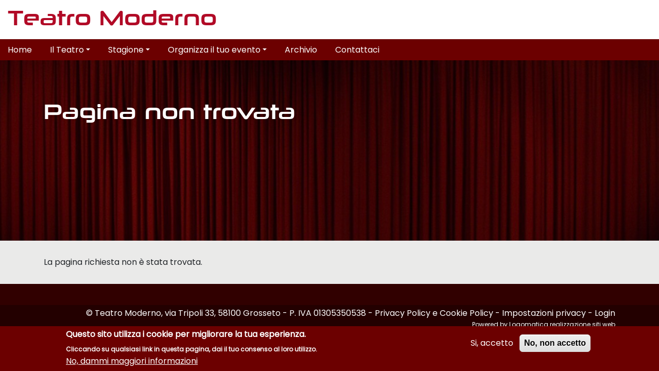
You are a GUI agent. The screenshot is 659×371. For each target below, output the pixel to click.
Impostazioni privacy (544, 313)
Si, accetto (492, 343)
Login (605, 313)
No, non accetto (555, 343)
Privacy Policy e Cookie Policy (434, 313)
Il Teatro (70, 50)
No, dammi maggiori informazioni (132, 361)
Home (20, 50)
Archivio (301, 50)
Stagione (129, 50)
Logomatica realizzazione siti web (562, 324)
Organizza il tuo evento (217, 50)
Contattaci (357, 50)
